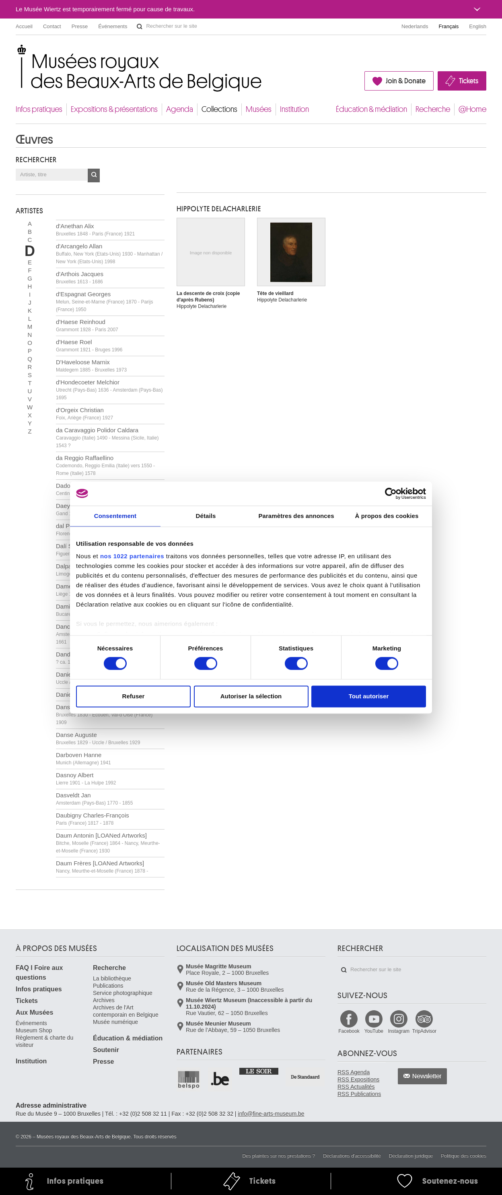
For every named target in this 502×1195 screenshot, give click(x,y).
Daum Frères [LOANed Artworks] (102, 867)
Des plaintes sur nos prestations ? (278, 1156)
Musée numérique (115, 1022)
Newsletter (427, 1076)
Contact (52, 26)
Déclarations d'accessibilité (352, 1156)
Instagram (398, 1031)
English (477, 26)
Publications (108, 985)
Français (449, 26)
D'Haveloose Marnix (91, 366)
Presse (80, 26)
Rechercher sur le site (140, 26)
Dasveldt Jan (94, 799)
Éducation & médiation (371, 109)
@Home (472, 109)
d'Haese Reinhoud (87, 325)
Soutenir (106, 1049)
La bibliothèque (112, 978)
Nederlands (414, 26)
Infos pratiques (39, 109)
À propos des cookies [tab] (387, 515)
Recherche (433, 109)
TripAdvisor (424, 1031)
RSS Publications (359, 1094)
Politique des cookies (463, 1156)
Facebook (349, 1031)
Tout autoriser (369, 696)
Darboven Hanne (83, 758)
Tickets (468, 81)
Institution (294, 109)
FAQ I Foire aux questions (39, 972)
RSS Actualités (356, 1087)
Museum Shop (34, 1030)
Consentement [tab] (115, 515)
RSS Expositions (358, 1079)
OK (94, 175)
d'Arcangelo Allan (109, 253)
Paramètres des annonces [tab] (296, 515)
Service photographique (122, 993)
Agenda (179, 109)
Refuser (133, 696)
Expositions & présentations (114, 109)
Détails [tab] (206, 515)
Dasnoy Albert (86, 779)
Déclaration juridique (411, 1156)
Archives (104, 1000)
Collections (219, 109)
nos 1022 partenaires (132, 556)
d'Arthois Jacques (79, 277)
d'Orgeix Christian (84, 414)
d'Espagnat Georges (104, 301)
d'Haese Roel (89, 345)
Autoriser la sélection (251, 696)
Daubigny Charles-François (92, 819)
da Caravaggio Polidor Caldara (107, 437)
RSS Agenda (353, 1072)
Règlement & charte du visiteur (44, 1041)
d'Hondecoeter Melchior (109, 389)
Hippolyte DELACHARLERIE (219, 209)
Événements (112, 26)
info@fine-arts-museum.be (271, 1113)
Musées (259, 109)
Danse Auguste (98, 738)
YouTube (373, 1031)
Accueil (24, 26)
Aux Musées (34, 1012)
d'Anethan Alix (95, 230)
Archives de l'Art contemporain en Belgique (125, 1011)
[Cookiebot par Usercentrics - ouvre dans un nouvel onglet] (391, 493)
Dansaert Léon (104, 714)
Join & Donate (406, 81)
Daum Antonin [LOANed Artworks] (108, 843)
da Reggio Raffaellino (105, 465)
